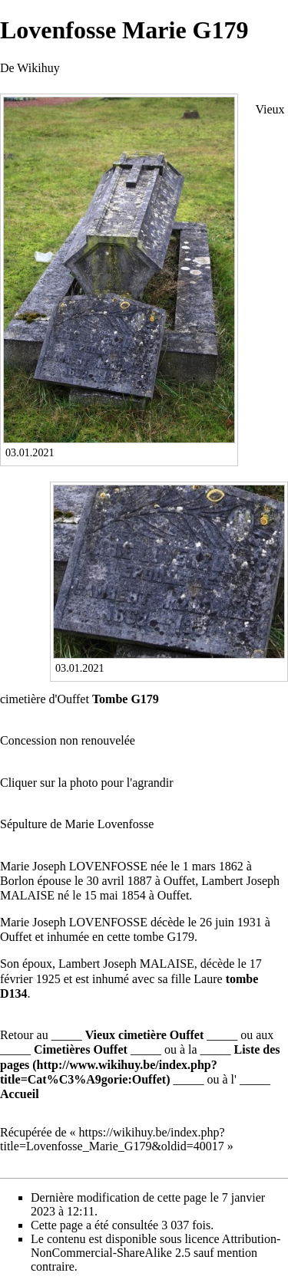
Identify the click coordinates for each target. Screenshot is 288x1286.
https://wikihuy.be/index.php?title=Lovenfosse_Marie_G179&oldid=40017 (112, 1139)
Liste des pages (140, 1057)
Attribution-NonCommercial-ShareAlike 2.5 (155, 1245)
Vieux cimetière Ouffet (144, 1034)
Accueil (19, 1093)
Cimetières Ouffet (80, 1049)
